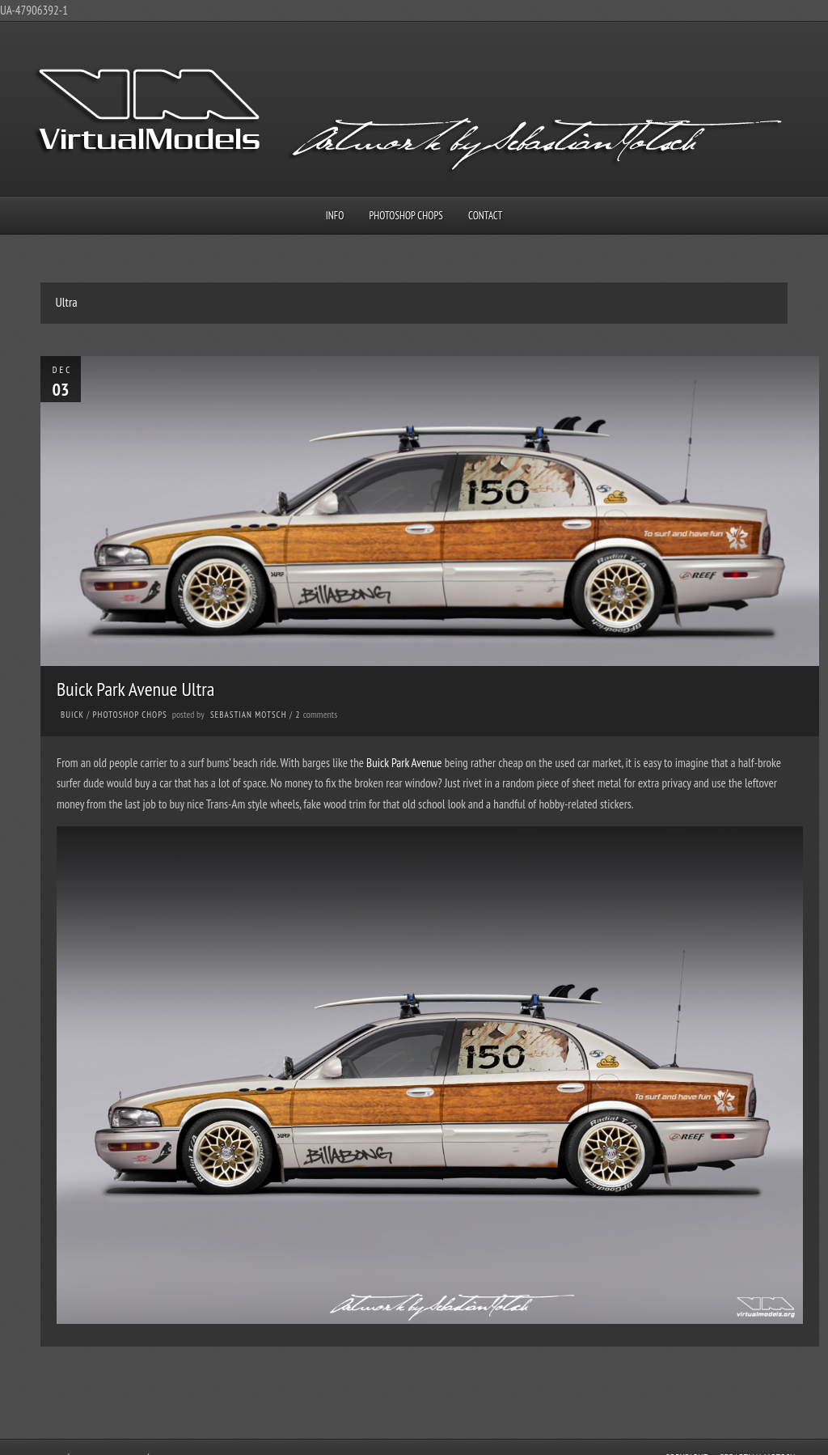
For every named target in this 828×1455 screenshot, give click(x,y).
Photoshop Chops (406, 216)
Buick (72, 714)
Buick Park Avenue (403, 762)
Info (335, 216)
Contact (485, 216)
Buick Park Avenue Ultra (135, 689)
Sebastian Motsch (248, 714)
